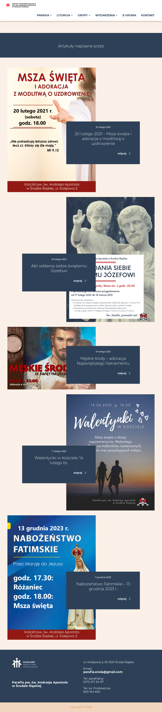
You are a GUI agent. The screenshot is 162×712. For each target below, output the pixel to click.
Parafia (44, 15)
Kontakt (147, 15)
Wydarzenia (106, 15)
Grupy (84, 15)
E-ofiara (129, 15)
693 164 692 (91, 691)
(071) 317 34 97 (93, 682)
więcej (122, 153)
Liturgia (65, 15)
